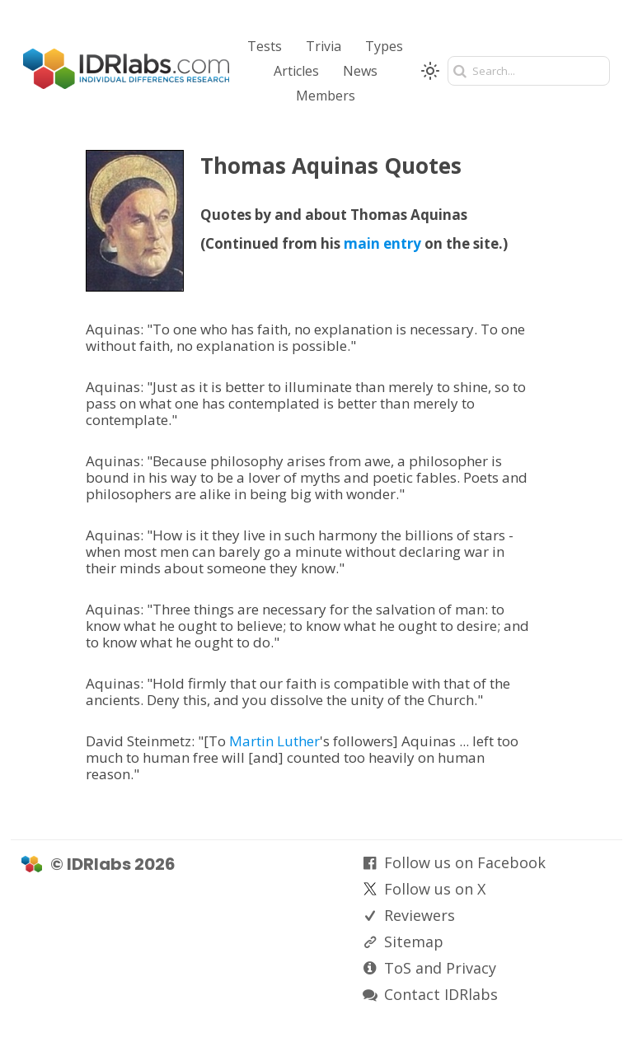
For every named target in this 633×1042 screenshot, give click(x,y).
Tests (264, 46)
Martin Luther (274, 740)
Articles (296, 71)
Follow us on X (434, 889)
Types (384, 46)
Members (325, 95)
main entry (382, 243)
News (360, 71)
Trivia (323, 46)
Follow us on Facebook (465, 862)
